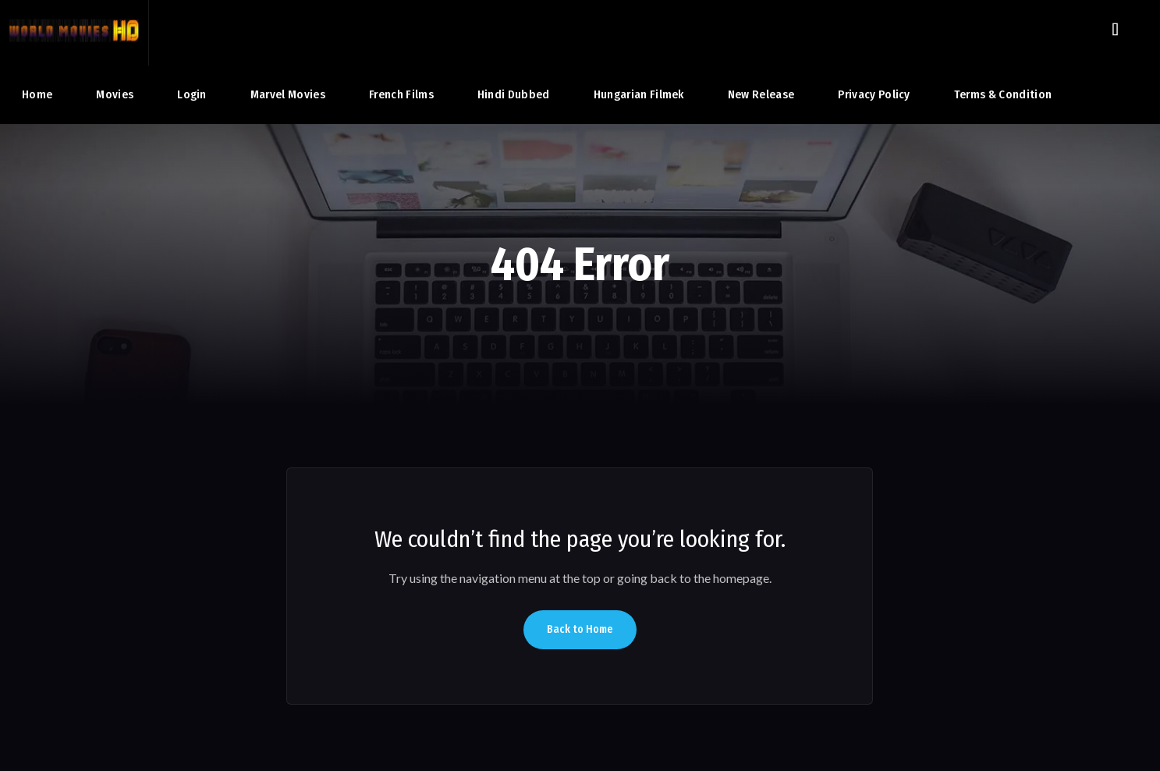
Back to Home (580, 629)
